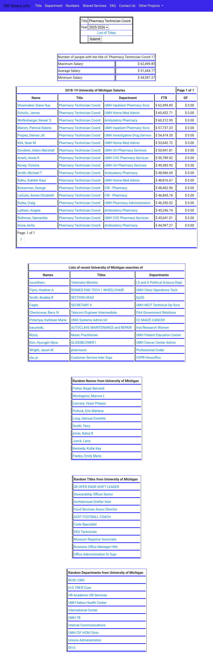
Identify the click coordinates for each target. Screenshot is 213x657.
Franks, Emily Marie (87, 456)
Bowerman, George (31, 188)
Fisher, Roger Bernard (88, 388)
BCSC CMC (76, 580)
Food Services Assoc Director (95, 509)
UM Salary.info (16, 5)
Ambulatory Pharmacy (121, 120)
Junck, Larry (82, 441)
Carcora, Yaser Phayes (89, 403)
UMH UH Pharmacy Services (125, 150)
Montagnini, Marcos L (89, 396)
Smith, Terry (81, 426)
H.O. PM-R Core (79, 588)
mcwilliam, (37, 283)
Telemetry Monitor (84, 283)
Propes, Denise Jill (31, 135)
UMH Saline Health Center (87, 603)
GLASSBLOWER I (83, 343)
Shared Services (94, 6)
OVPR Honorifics (148, 358)
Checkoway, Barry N (44, 313)
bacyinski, (37, 328)
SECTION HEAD (82, 298)
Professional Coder (150, 350)
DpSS (140, 298)
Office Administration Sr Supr (95, 554)
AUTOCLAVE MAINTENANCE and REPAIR (101, 328)
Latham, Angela (29, 210)
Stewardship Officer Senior (93, 494)
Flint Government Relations (156, 313)
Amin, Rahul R (83, 433)
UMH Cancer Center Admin (156, 343)
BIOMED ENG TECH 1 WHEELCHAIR (97, 290)
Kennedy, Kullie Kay (87, 448)
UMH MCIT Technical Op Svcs (158, 305)
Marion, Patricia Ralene (34, 128)
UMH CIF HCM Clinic (83, 633)
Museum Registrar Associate (95, 539)
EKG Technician (85, 532)
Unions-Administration (84, 640)
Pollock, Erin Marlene (88, 411)
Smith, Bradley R (41, 298)
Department (53, 6)
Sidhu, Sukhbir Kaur (31, 180)
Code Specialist (85, 524)
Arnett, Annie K (28, 158)
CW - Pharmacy (116, 188)
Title (38, 6)
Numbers (72, 6)
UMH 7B (74, 618)
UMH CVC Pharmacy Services (127, 158)
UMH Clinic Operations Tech (156, 290)
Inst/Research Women (152, 328)
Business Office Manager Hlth (96, 547)
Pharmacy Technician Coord (79, 105)
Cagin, (34, 305)
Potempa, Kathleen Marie (48, 320)
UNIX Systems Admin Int (89, 320)
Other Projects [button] (150, 6)
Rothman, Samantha (32, 218)
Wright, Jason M (41, 350)
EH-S (71, 648)
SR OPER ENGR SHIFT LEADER (96, 487)
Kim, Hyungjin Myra (44, 343)
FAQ (113, 6)
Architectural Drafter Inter (92, 502)
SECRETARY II (81, 305)
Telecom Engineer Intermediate (94, 313)
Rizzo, (34, 335)
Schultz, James (28, 113)
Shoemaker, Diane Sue (33, 105)
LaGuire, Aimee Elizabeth (35, 195)
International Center (82, 610)
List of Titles (106, 33)
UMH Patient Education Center (158, 335)
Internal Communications (86, 625)
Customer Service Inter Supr (91, 358)
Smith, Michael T (29, 173)
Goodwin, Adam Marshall (35, 150)
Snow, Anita (26, 225)
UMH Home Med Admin (122, 113)
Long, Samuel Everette (89, 418)
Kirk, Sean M (26, 143)
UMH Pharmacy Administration (127, 203)
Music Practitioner (84, 335)
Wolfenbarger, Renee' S (34, 120)
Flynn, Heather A (42, 290)
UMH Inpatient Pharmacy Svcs (127, 105)
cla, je (34, 358)
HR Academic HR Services (87, 595)
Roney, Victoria (28, 165)
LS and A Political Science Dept (159, 283)
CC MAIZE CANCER (150, 320)
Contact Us (127, 6)
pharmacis (79, 350)
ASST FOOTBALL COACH (92, 517)
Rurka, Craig (26, 203)
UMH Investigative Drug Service (128, 135)
